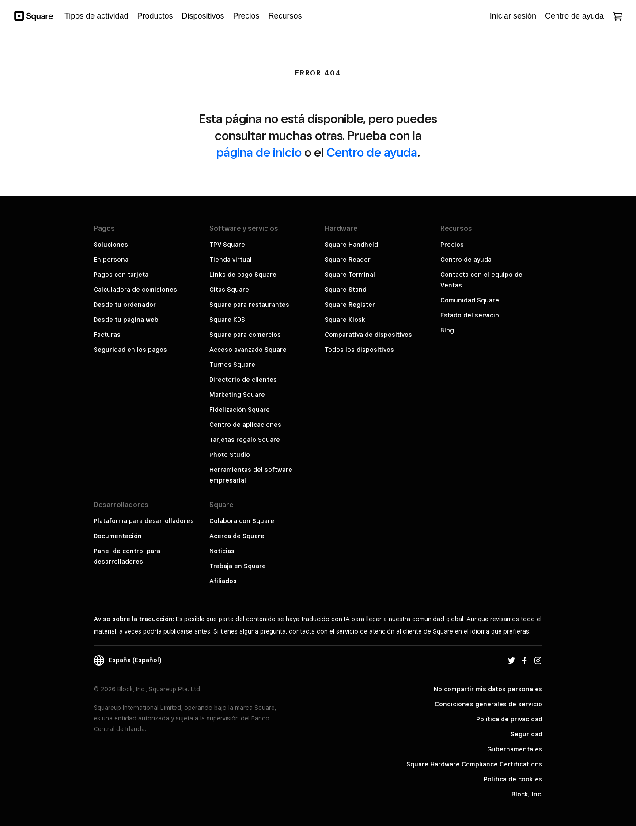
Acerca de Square (237, 535)
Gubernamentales (514, 749)
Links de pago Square (242, 274)
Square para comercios (245, 334)
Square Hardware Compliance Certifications (474, 764)
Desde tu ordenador (125, 304)
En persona (111, 259)
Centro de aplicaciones (245, 424)
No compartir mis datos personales (488, 689)
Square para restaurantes (249, 304)
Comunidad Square (469, 300)
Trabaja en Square (237, 566)
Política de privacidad (509, 719)
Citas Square (229, 289)
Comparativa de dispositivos (368, 334)
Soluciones (111, 244)
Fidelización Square (239, 409)
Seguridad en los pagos (130, 349)
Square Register (350, 304)
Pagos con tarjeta (121, 274)
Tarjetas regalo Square (244, 439)
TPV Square (227, 244)
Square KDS (227, 319)
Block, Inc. (526, 794)
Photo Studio (229, 454)
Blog (447, 330)
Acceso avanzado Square (248, 349)
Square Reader (348, 259)
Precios (452, 244)
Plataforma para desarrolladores (144, 520)
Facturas (107, 334)
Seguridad (526, 734)
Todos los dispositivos (359, 349)
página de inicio (259, 152)
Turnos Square (232, 364)
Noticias (222, 550)
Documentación (118, 535)
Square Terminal (350, 274)
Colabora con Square (241, 520)
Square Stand (346, 289)
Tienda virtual (230, 259)
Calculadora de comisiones (135, 289)
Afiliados (223, 581)
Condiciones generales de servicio (488, 704)
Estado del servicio (469, 315)
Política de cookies (513, 779)
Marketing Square (237, 394)
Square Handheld (351, 244)
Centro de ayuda (371, 152)
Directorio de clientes (243, 379)
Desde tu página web (126, 319)
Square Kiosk (345, 319)
